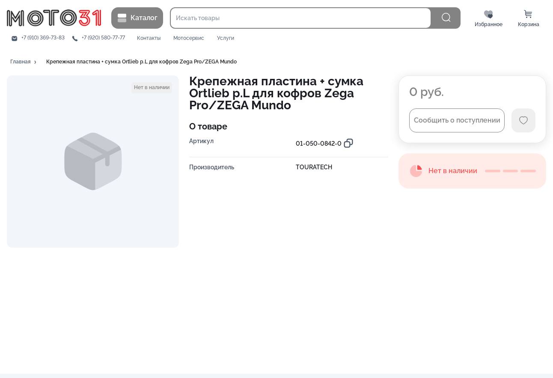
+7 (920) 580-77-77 (103, 38)
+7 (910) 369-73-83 (43, 38)
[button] (24, 62)
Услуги (225, 38)
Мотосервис (188, 38)
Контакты (149, 38)
